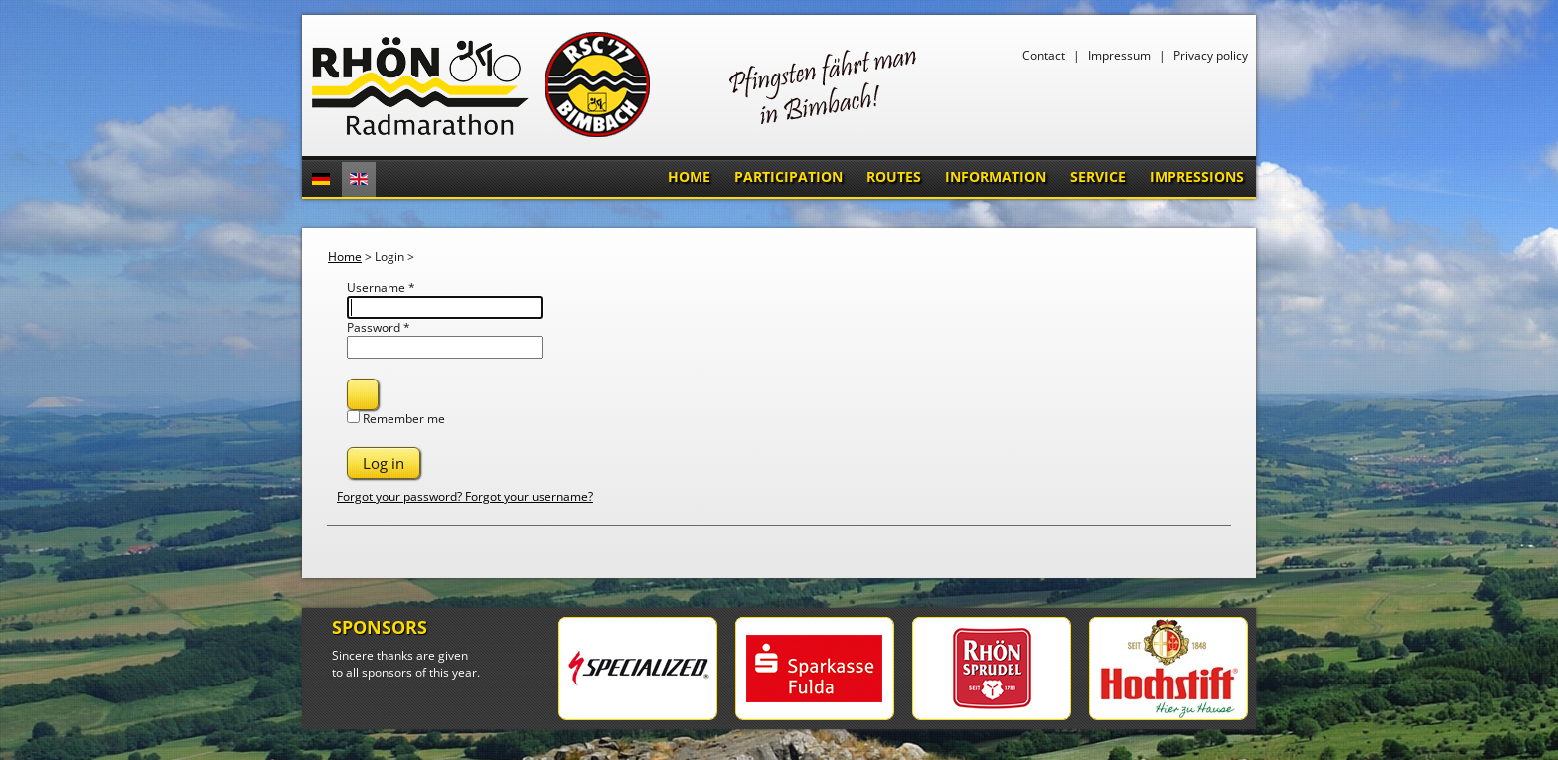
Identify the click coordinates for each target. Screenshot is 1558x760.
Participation (788, 176)
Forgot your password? (401, 496)
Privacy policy (1210, 55)
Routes (893, 176)
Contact (1043, 55)
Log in (383, 463)
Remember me (404, 418)
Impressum (1119, 55)
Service (1098, 176)
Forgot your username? (529, 496)
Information (995, 176)
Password (378, 327)
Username (381, 287)
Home (689, 176)
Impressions (1197, 176)
